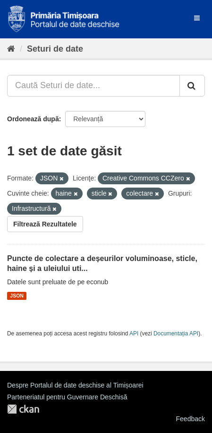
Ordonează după (33, 119)
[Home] (11, 49)
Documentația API (175, 333)
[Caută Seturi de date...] (93, 86)
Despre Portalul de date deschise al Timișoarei (75, 385)
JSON (17, 295)
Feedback (190, 419)
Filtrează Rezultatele (45, 224)
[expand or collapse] (197, 18)
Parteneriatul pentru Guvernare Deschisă (67, 397)
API (133, 333)
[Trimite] (192, 86)
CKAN (23, 409)
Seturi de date (55, 49)
